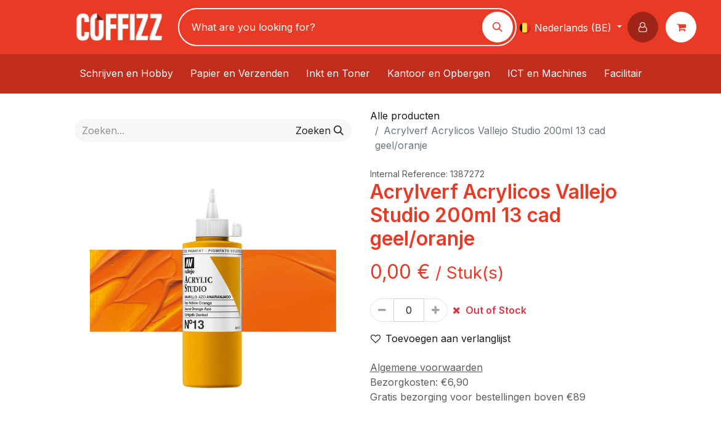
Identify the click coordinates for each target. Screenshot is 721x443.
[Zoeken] (497, 27)
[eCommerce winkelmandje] (683, 27)
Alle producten (405, 116)
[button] (645, 27)
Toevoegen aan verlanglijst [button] (440, 338)
